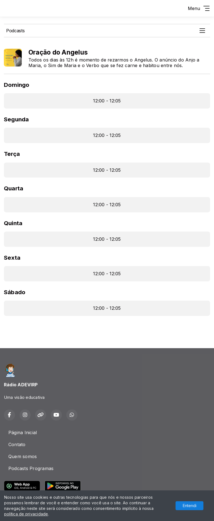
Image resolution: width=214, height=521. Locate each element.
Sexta (12, 257)
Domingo (17, 84)
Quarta (13, 188)
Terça (12, 153)
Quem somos (22, 456)
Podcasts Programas (31, 468)
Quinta (13, 223)
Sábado (14, 292)
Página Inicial (22, 432)
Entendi (189, 505)
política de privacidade (26, 514)
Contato (17, 444)
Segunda (16, 119)
